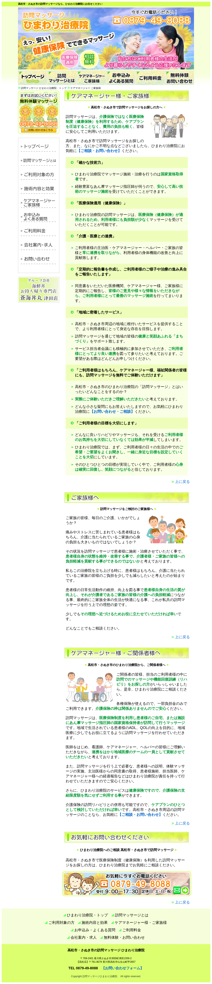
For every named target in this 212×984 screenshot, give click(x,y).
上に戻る (182, 482)
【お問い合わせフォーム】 (122, 968)
